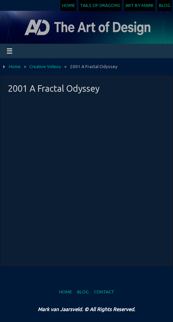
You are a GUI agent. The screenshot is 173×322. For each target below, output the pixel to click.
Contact (104, 291)
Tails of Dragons (100, 5)
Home (68, 5)
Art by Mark (139, 5)
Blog (164, 5)
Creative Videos (45, 66)
